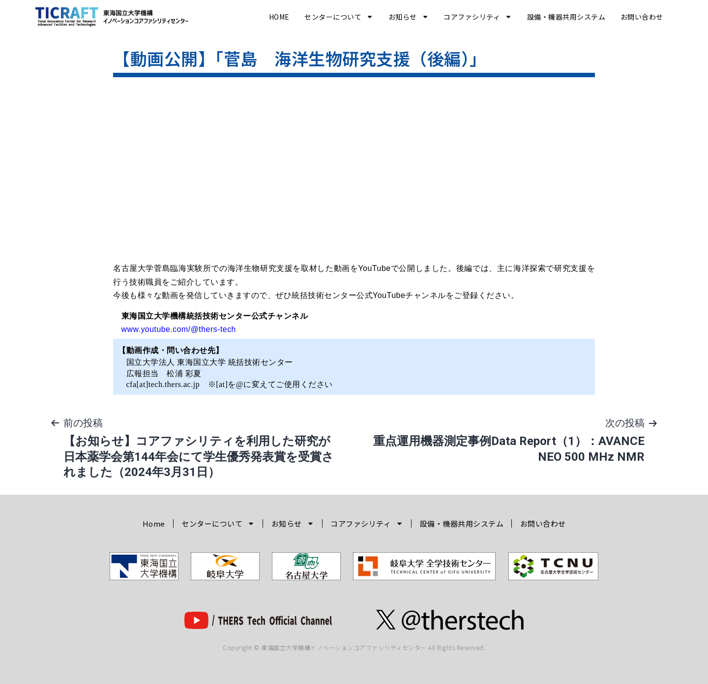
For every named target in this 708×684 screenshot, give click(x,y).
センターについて (338, 17)
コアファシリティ (477, 17)
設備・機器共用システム (566, 17)
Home (279, 17)
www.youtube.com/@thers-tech (179, 329)
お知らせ (408, 17)
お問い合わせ (641, 17)
